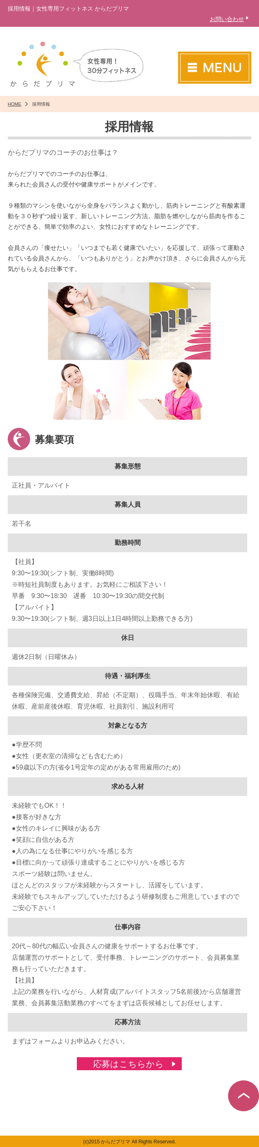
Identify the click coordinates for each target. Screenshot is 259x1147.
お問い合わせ (227, 19)
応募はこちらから (128, 1064)
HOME (14, 104)
